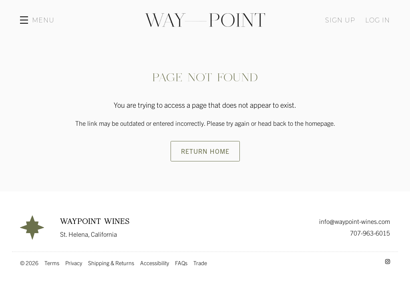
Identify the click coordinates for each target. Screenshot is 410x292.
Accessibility (154, 262)
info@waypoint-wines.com (354, 221)
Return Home (205, 151)
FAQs (181, 262)
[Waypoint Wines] (32, 227)
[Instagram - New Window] (387, 261)
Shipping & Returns (111, 262)
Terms (51, 262)
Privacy (73, 262)
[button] (37, 20)
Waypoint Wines (205, 20)
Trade (200, 262)
